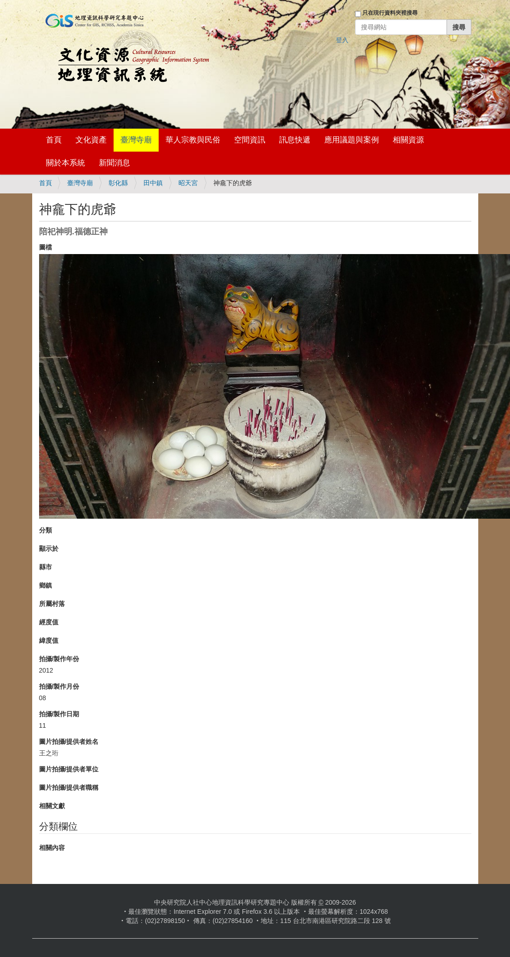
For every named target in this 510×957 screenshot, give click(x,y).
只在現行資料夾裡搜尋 (390, 13)
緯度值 (48, 640)
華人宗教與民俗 (193, 140)
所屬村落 (52, 603)
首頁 (54, 140)
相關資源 (408, 140)
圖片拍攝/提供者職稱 (69, 787)
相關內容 (52, 847)
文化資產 (91, 140)
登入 (342, 40)
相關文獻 (52, 806)
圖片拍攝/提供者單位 (69, 769)
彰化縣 (118, 183)
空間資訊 (249, 140)
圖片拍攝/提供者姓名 (69, 741)
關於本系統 (65, 163)
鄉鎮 (45, 585)
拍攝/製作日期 (59, 714)
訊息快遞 (294, 140)
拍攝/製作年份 (59, 659)
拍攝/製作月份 (59, 686)
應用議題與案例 (351, 140)
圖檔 (45, 247)
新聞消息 (114, 163)
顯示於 (48, 548)
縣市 (45, 567)
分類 (45, 530)
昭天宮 (188, 183)
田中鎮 (153, 183)
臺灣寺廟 (136, 140)
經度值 (48, 622)
